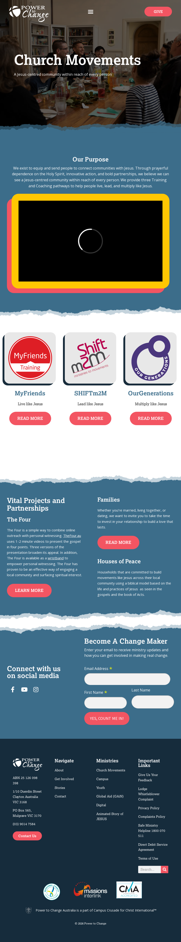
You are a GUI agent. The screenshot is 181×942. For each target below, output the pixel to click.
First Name (95, 692)
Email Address (98, 668)
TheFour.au (72, 535)
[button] (90, 11)
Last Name (140, 690)
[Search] (164, 869)
